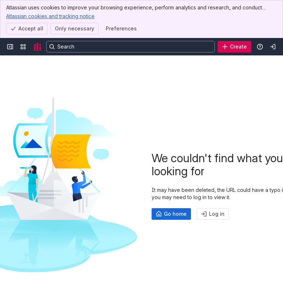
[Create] (234, 46)
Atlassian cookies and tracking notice (50, 16)
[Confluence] (37, 46)
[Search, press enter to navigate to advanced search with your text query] (130, 46)
